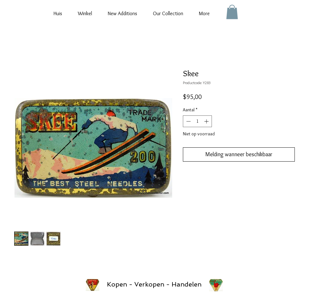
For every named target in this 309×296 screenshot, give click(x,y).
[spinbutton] (197, 121)
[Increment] (207, 121)
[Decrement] (188, 121)
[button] (232, 12)
